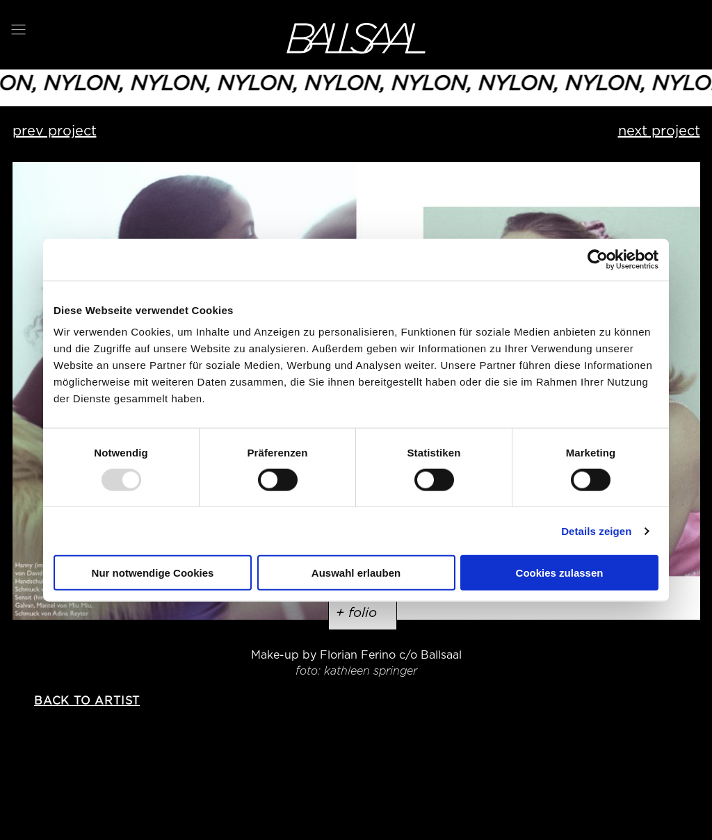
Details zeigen (596, 530)
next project (659, 130)
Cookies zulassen (560, 573)
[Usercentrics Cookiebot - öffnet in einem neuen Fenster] (597, 259)
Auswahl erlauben (356, 573)
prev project (55, 130)
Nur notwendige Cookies (153, 573)
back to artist (87, 700)
